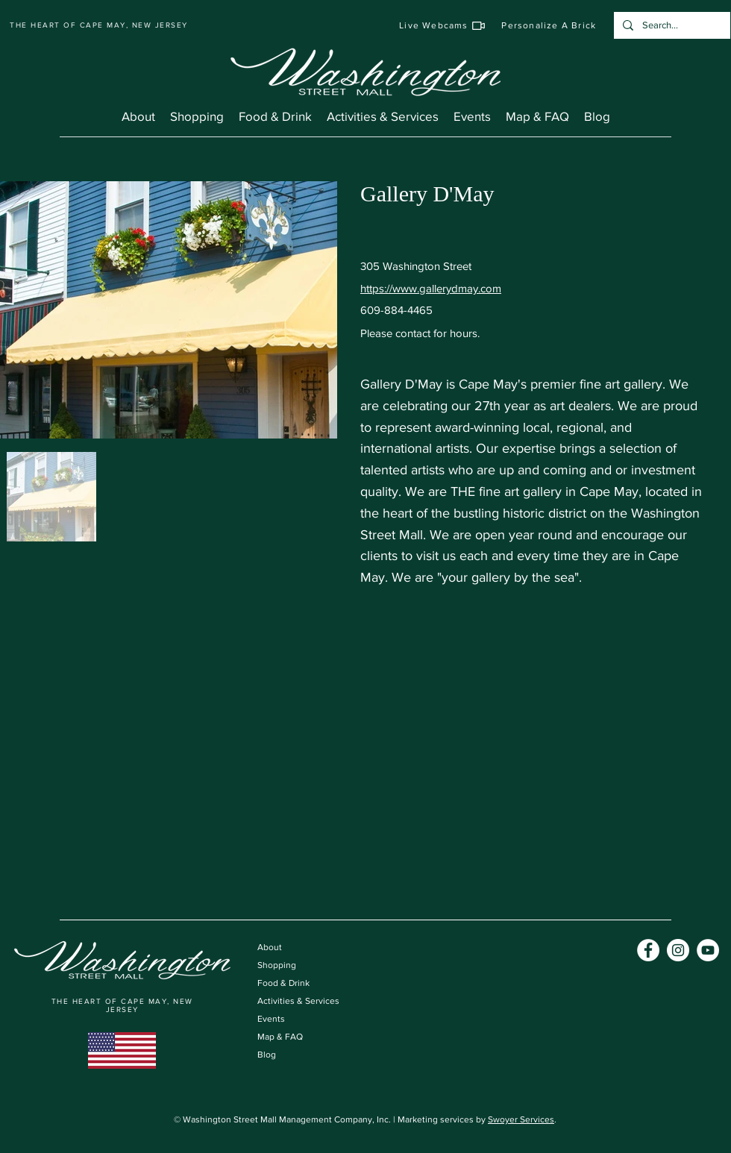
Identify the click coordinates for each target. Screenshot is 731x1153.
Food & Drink (283, 983)
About (269, 947)
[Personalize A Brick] (549, 25)
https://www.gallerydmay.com (430, 288)
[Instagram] (678, 950)
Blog (266, 1054)
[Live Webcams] (442, 25)
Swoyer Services (521, 1119)
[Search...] (670, 25)
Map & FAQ (280, 1036)
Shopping (276, 965)
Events (271, 1019)
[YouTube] (708, 950)
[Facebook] (648, 950)
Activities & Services (298, 1001)
